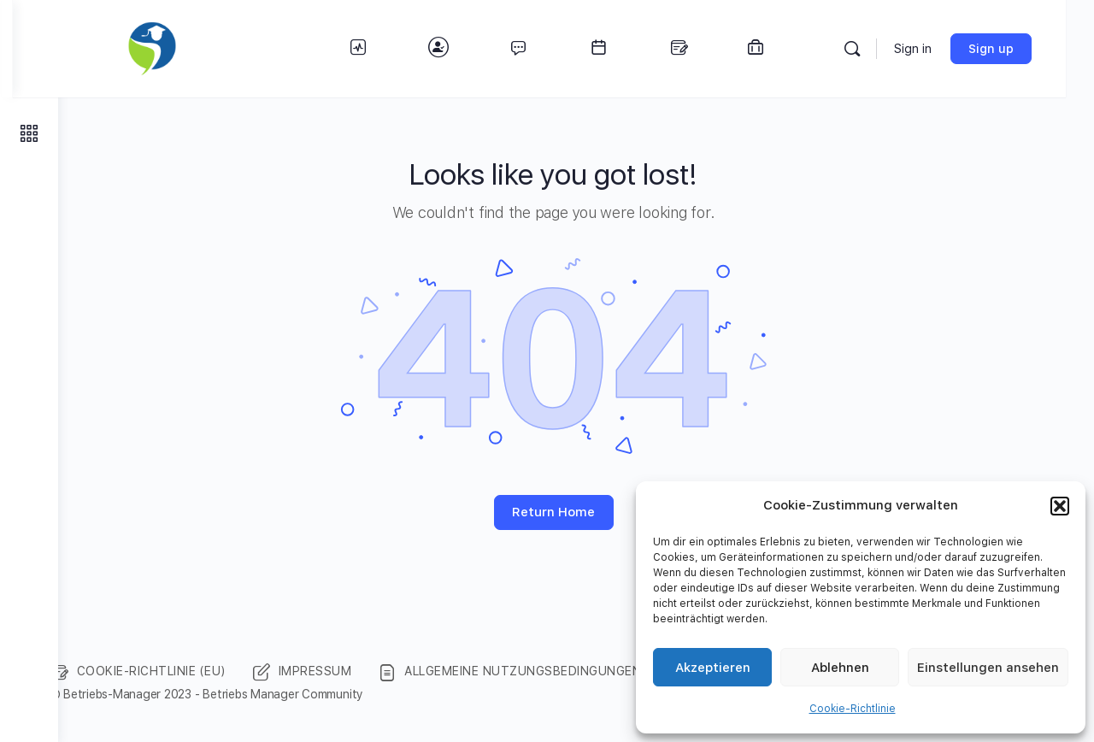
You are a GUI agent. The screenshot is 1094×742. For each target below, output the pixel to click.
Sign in (941, 49)
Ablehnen (840, 667)
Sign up (1019, 49)
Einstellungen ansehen (988, 667)
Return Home (576, 512)
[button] (1059, 506)
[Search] (880, 48)
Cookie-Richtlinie (852, 709)
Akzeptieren (712, 667)
